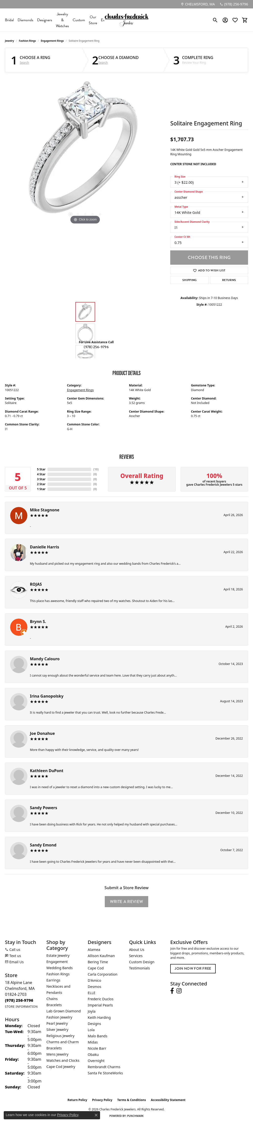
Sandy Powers (43, 807)
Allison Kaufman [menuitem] (101, 955)
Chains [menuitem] (52, 998)
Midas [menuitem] (93, 1042)
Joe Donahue (42, 733)
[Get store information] (21, 1006)
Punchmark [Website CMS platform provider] (135, 1116)
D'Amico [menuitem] (94, 980)
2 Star (41, 484)
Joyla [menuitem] (91, 1011)
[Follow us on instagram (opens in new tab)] (179, 991)
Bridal (9, 20)
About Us (136, 949)
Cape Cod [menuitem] (96, 968)
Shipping (189, 280)
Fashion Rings (27, 40)
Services (136, 955)
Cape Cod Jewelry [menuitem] (60, 1066)
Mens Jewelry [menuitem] (57, 1054)
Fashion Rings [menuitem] (58, 974)
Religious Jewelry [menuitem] (60, 1035)
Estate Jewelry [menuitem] (57, 955)
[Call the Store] (19, 1000)
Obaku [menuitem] (93, 1054)
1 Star (41, 489)
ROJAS (36, 584)
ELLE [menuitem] (91, 992)
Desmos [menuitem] (94, 986)
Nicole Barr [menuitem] (97, 1048)
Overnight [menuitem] (96, 1060)
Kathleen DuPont (46, 770)
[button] (215, 20)
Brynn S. (38, 621)
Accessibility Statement (168, 1100)
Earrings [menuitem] (53, 980)
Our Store (93, 20)
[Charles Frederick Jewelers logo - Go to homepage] (126, 20)
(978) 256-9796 (96, 347)
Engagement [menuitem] (57, 961)
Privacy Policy (102, 1100)
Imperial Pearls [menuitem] (100, 1005)
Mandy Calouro (45, 659)
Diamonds (25, 20)
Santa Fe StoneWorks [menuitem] (105, 1073)
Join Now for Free (193, 968)
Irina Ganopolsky (46, 696)
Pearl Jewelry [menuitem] (57, 1023)
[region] (85, 151)
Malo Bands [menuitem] (97, 1036)
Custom (79, 20)
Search (24, 62)
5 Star (41, 469)
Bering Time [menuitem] (98, 962)
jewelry (9, 40)
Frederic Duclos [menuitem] (100, 999)
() (96, 469)
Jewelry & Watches (62, 20)
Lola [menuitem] (91, 1029)
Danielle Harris (44, 547)
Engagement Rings (52, 40)
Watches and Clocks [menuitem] (62, 1060)
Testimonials (139, 968)
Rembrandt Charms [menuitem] (104, 1066)
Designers (44, 20)
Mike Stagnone (44, 510)
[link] (198, 4)
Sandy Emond (43, 845)
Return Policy (77, 1100)
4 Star (41, 474)
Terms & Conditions (131, 1100)
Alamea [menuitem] (94, 949)
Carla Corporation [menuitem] (102, 974)
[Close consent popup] (96, 1115)
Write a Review (126, 901)
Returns (229, 280)
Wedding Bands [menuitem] (59, 967)
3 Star (41, 479)
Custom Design (141, 962)
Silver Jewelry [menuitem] (57, 1029)
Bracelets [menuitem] (54, 1005)
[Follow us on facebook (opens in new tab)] (172, 991)
